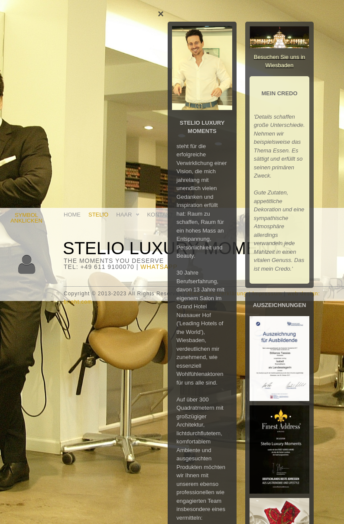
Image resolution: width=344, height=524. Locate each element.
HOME (72, 214)
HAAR (128, 214)
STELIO (98, 214)
